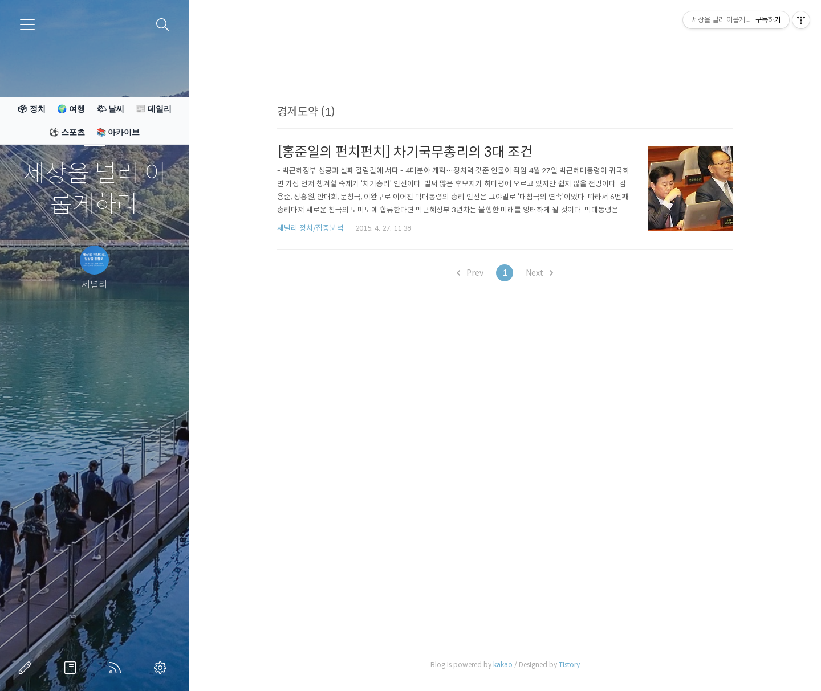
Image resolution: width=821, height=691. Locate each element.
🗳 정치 (31, 108)
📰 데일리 (154, 108)
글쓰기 (27, 667)
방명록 (72, 667)
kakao (503, 664)
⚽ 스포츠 (67, 132)
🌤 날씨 (110, 108)
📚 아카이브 (118, 132)
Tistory (569, 664)
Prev (470, 273)
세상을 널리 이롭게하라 (94, 189)
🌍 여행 (71, 108)
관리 (162, 667)
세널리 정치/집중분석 (310, 228)
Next (539, 273)
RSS (117, 667)
